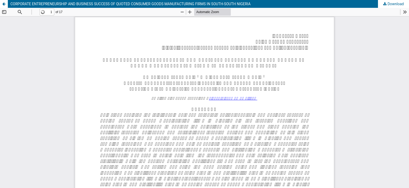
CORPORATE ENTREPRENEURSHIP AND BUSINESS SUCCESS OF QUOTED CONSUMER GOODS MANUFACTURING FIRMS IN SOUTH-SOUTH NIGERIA (130, 4)
